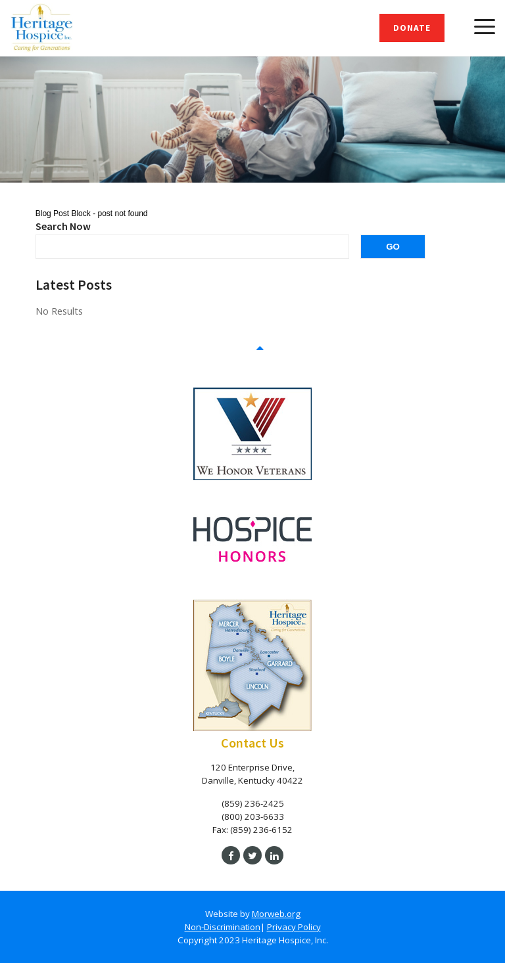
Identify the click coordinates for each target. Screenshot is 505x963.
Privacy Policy (294, 927)
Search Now (63, 226)
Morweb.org (276, 914)
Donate (412, 28)
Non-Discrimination (222, 927)
